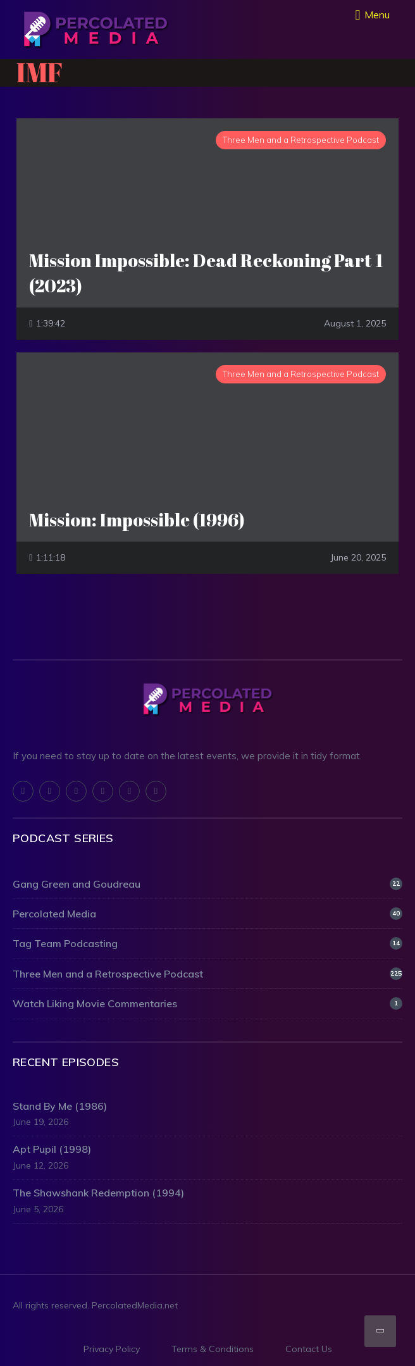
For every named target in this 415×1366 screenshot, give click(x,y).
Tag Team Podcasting (207, 943)
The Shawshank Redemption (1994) (98, 1192)
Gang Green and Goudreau (207, 884)
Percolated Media (207, 913)
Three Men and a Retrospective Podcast (207, 973)
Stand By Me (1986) (60, 1106)
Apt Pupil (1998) (52, 1149)
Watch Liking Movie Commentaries (207, 1003)
